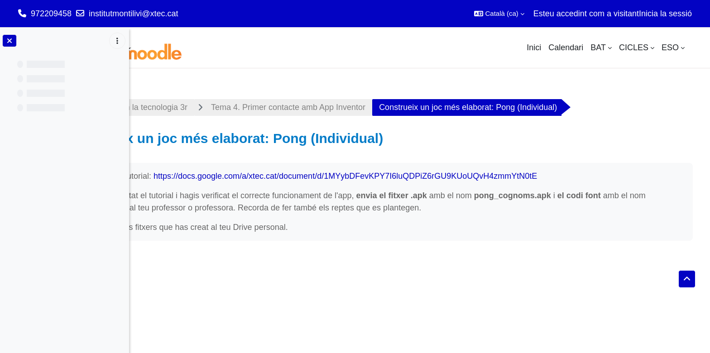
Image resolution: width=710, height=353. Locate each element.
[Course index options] (117, 41)
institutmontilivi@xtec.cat (133, 13)
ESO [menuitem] (670, 47)
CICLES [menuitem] (633, 47)
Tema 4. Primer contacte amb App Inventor (389, 107)
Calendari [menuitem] (565, 47)
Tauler (157, 107)
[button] (499, 13)
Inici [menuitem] (534, 47)
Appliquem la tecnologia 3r (240, 107)
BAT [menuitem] (598, 47)
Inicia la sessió (665, 13)
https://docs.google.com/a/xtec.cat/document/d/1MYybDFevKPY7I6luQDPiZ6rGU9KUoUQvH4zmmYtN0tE (446, 176)
